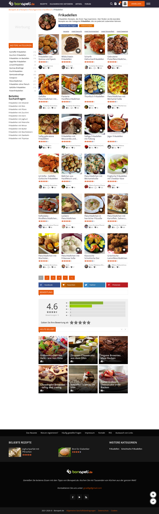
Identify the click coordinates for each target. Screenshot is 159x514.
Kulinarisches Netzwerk (61, 4)
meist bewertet (122, 31)
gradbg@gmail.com (92, 488)
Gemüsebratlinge (16, 75)
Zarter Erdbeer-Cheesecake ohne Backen (111, 384)
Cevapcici (13, 78)
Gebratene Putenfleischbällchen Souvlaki (117, 57)
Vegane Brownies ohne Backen (110, 357)
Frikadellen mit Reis (17, 106)
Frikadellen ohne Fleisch (19, 84)
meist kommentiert (91, 31)
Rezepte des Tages (68, 25)
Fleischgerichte (35, 10)
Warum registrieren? (49, 433)
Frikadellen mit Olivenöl (18, 103)
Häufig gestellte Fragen (71, 433)
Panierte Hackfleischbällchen (70, 97)
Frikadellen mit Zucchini (19, 112)
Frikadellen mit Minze (18, 125)
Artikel (78, 4)
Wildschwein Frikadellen (67, 57)
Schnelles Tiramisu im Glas (83, 386)
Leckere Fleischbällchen (68, 217)
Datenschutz (103, 511)
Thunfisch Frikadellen (94, 96)
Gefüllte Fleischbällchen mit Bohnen (47, 97)
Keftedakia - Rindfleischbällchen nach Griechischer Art (49, 217)
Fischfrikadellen (15, 71)
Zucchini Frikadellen (17, 55)
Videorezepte (86, 25)
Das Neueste (31, 433)
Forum (88, 4)
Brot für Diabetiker (81, 449)
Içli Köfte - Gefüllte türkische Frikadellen (48, 177)
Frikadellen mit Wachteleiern (21, 132)
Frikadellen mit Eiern (17, 116)
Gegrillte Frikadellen (17, 62)
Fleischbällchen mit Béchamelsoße (93, 177)
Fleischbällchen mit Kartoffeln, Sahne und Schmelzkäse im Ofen (117, 217)
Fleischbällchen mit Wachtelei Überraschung (47, 256)
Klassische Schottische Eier (91, 256)
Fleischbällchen (15, 81)
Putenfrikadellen (16, 91)
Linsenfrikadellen (16, 65)
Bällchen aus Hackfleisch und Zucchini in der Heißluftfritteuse (69, 177)
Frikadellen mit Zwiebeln (19, 135)
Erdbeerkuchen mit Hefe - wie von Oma (51, 357)
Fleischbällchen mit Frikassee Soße (70, 256)
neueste (66, 31)
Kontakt (101, 433)
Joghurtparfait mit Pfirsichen (30, 450)
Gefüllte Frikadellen (17, 87)
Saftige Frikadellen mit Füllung (92, 137)
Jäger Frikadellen (115, 136)
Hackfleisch (47, 10)
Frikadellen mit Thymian (19, 138)
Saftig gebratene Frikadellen (46, 137)
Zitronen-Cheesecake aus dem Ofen (83, 357)
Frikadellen (114, 449)
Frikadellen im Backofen (19, 58)
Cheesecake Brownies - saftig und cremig (52, 386)
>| (72, 277)
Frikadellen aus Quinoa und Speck (47, 57)
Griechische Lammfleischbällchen (117, 256)
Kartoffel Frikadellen (17, 52)
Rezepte (43, 4)
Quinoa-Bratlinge (16, 68)
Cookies (114, 511)
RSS (110, 433)
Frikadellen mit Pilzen (18, 109)
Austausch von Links (124, 433)
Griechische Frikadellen (131, 449)
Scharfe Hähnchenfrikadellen (94, 57)
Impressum (90, 433)
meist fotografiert (107, 31)
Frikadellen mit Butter (18, 129)
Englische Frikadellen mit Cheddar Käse (117, 177)
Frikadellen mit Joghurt (18, 119)
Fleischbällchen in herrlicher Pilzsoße (93, 217)
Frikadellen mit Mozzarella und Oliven (68, 137)
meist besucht (77, 31)
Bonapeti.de (14, 10)
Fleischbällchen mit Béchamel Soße (116, 97)
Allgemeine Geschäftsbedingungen (81, 511)
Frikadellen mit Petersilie (19, 122)
